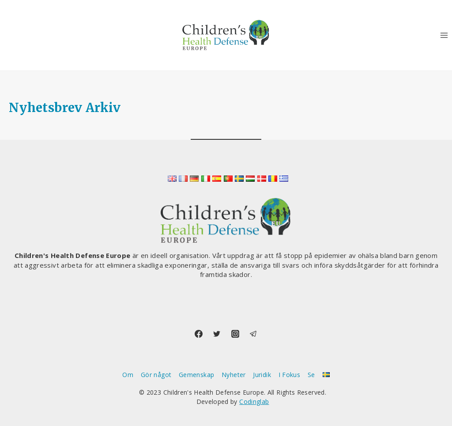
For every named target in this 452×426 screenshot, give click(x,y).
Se (311, 374)
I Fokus (290, 374)
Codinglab (254, 401)
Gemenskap (196, 374)
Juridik (262, 374)
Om (127, 374)
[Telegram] (253, 334)
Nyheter (234, 374)
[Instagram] (235, 334)
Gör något (156, 374)
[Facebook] (199, 334)
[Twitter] (217, 334)
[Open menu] (444, 35)
